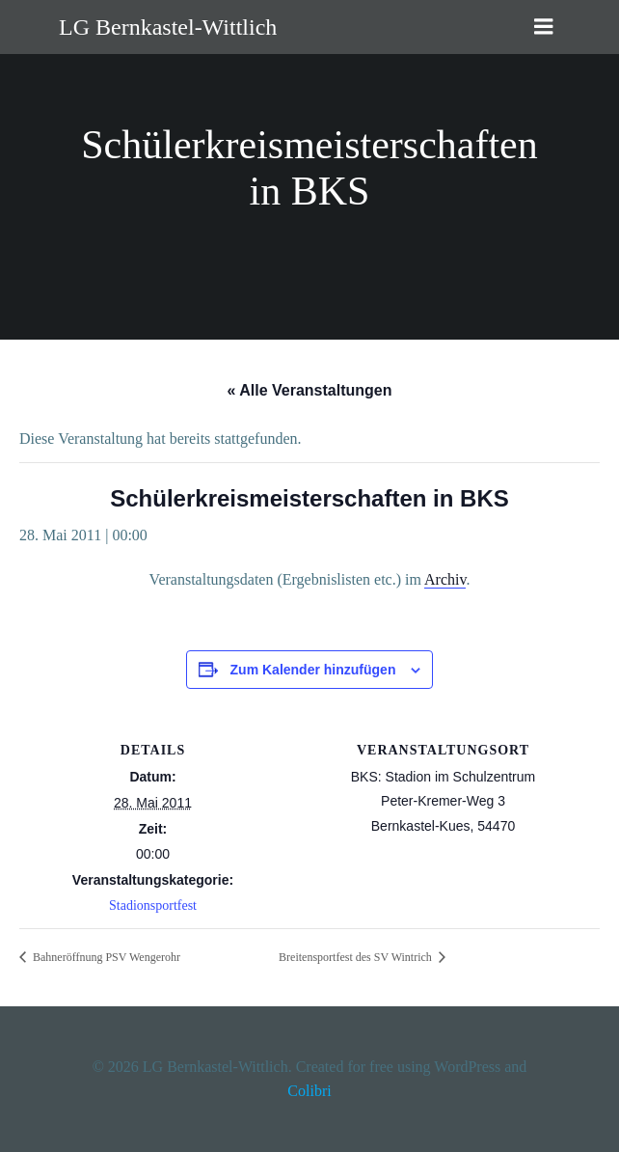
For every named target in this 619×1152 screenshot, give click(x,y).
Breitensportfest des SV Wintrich (357, 957)
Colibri (309, 1091)
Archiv (445, 579)
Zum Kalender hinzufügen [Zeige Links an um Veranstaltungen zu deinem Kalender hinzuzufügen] (313, 669)
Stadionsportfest (153, 905)
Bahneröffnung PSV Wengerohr (105, 957)
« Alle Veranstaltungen (309, 390)
